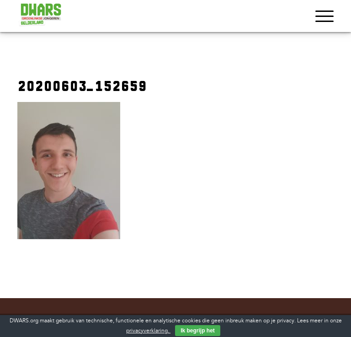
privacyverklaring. (148, 330)
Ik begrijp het (198, 330)
